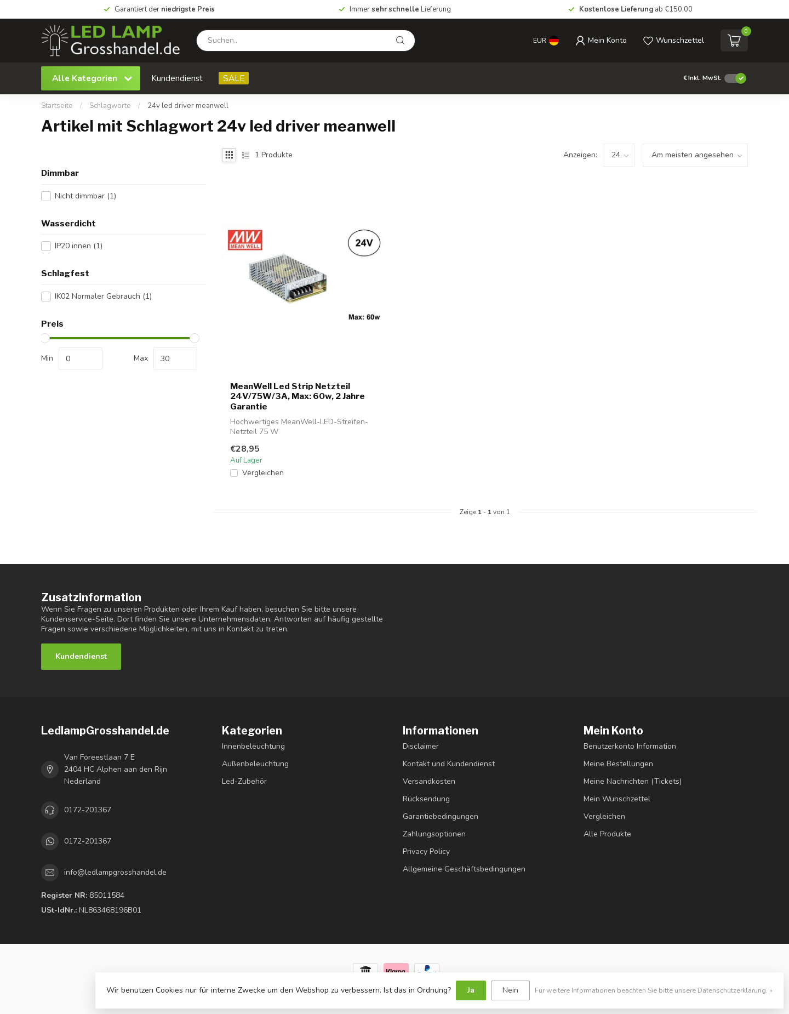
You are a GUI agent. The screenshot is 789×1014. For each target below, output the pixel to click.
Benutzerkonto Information (630, 746)
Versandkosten (429, 781)
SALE (233, 78)
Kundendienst (177, 78)
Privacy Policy (426, 851)
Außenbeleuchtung (255, 764)
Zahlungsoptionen (434, 834)
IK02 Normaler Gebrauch (103, 296)
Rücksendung (426, 799)
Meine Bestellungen (618, 764)
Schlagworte (110, 106)
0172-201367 (87, 810)
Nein (510, 990)
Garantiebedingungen (440, 816)
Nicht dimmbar (85, 196)
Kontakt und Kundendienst (449, 764)
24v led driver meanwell (187, 106)
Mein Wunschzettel (617, 799)
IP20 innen (78, 246)
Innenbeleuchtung (253, 746)
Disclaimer (421, 746)
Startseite (57, 106)
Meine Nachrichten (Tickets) (633, 781)
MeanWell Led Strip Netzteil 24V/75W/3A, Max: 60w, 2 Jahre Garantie (297, 396)
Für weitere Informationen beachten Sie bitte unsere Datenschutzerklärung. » (654, 990)
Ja (470, 990)
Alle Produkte (607, 834)
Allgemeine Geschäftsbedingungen (464, 869)
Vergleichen (263, 473)
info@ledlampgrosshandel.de (115, 872)
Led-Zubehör (244, 781)
